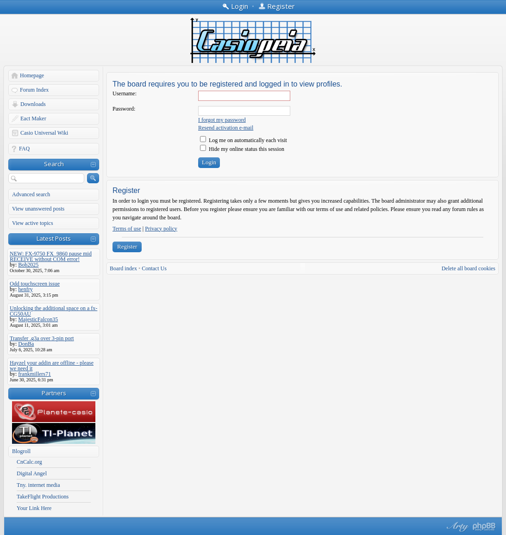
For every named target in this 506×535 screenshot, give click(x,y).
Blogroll (21, 451)
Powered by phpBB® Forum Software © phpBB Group (484, 526)
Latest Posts (54, 238)
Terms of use (126, 228)
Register (127, 246)
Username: (124, 93)
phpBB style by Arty (456, 526)
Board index (123, 268)
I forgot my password (222, 120)
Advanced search (31, 194)
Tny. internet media (38, 485)
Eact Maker (33, 118)
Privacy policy (161, 228)
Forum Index (34, 90)
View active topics (32, 223)
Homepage (32, 75)
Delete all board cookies (468, 268)
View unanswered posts (38, 208)
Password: (123, 109)
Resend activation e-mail (225, 127)
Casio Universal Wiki (44, 133)
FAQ (24, 148)
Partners (54, 393)
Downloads (33, 104)
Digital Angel (32, 473)
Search (54, 164)
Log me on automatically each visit (243, 140)
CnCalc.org (29, 462)
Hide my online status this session (242, 149)
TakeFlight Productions (43, 496)
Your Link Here (34, 508)
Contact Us (154, 268)
